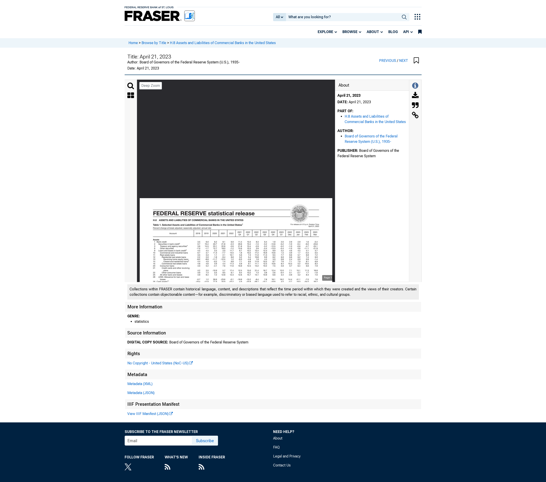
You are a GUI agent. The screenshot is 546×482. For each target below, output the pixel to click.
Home (133, 43)
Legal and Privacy (287, 456)
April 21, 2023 (348, 95)
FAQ (276, 447)
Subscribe (205, 440)
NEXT (403, 60)
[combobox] (342, 17)
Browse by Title (154, 43)
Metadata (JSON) (141, 393)
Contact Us (282, 465)
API (406, 32)
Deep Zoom (150, 85)
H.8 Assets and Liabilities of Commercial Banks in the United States (223, 43)
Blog (393, 32)
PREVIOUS (388, 60)
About (373, 32)
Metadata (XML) (140, 384)
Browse (349, 32)
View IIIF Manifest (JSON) (148, 414)
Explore (325, 32)
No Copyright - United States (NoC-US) (158, 363)
